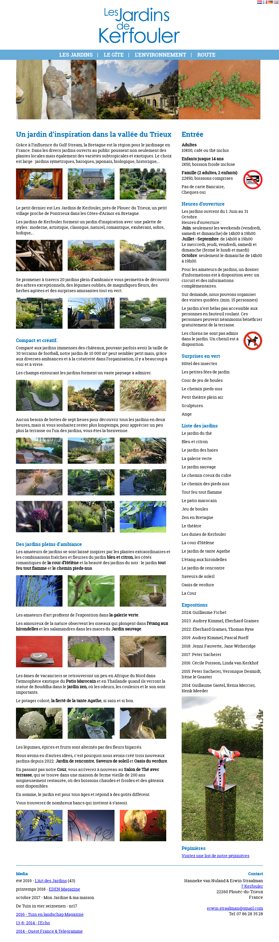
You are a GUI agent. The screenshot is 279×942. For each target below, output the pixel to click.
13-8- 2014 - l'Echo (33, 922)
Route (206, 54)
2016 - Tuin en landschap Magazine (50, 914)
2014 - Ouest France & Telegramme (49, 931)
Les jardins (76, 54)
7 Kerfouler (252, 886)
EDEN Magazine (64, 889)
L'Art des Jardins (51, 880)
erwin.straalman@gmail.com (235, 908)
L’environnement (160, 54)
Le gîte (114, 54)
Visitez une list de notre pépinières (215, 855)
